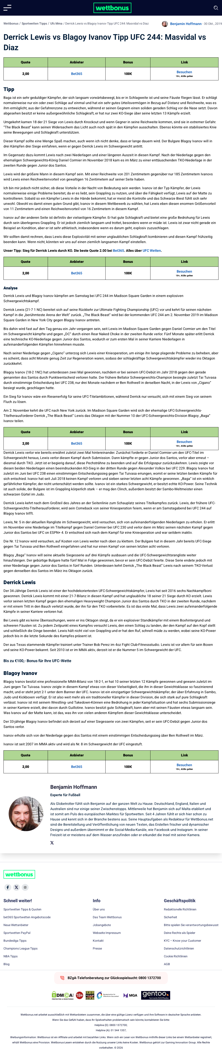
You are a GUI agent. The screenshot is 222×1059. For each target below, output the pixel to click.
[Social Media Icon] (7, 887)
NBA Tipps (10, 956)
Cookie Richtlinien (176, 956)
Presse (97, 948)
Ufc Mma (56, 23)
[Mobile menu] (7, 8)
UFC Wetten (152, 250)
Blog (6, 964)
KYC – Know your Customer (182, 941)
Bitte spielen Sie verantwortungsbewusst (191, 925)
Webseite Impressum (107, 933)
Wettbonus (10, 23)
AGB (167, 964)
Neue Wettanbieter (15, 925)
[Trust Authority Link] (107, 995)
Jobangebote (102, 925)
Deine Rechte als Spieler (179, 933)
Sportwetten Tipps (34, 23)
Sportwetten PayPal (16, 933)
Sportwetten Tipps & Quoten (22, 909)
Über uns (99, 909)
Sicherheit (170, 917)
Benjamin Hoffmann (186, 24)
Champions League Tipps (20, 948)
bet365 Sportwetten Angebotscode (27, 917)
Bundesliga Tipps (14, 941)
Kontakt (98, 941)
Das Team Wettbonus (107, 917)
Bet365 (76, 73)
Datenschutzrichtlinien (179, 948)
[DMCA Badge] (62, 995)
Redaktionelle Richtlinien (180, 909)
